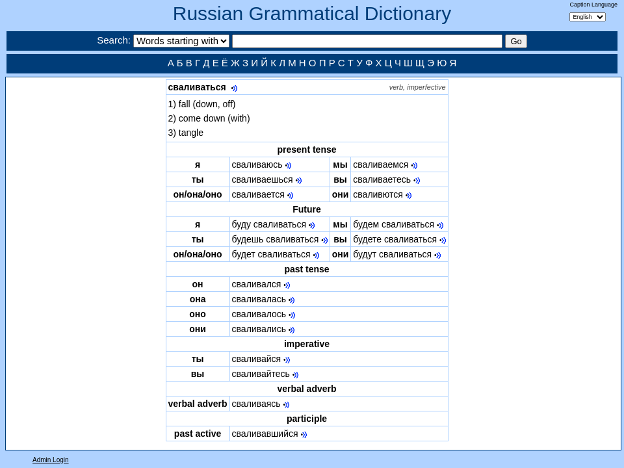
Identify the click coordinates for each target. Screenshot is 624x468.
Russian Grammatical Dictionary (312, 13)
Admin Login (50, 459)
